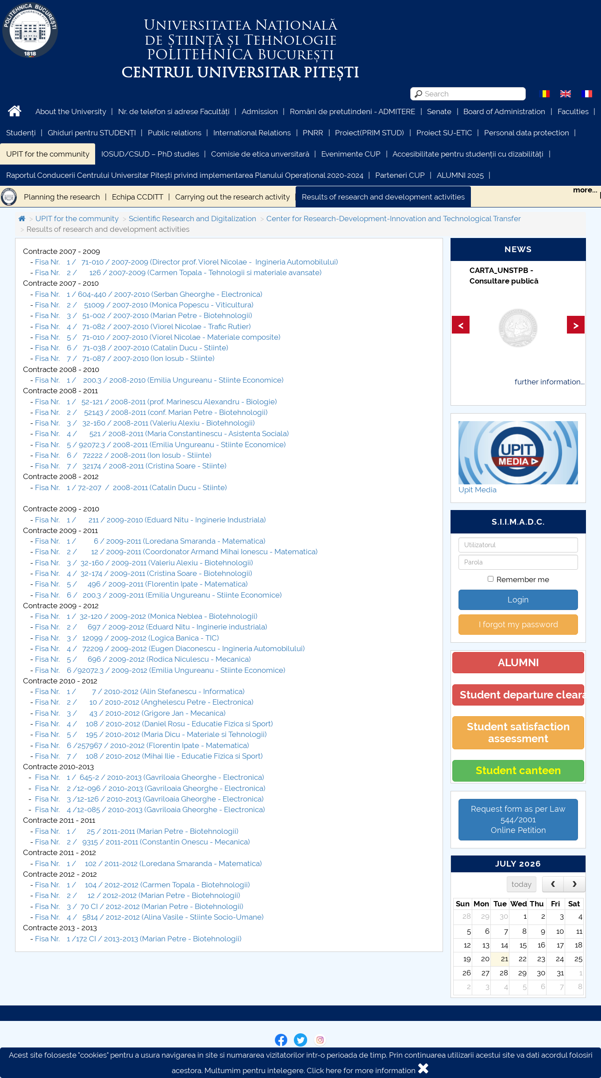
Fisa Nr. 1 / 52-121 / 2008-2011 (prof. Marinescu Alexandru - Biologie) (156, 401)
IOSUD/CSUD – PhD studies (150, 154)
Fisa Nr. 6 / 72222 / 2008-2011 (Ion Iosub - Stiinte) (123, 455)
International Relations (252, 132)
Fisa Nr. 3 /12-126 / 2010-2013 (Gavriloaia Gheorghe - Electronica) (149, 798)
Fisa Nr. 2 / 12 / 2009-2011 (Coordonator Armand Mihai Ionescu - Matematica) (176, 551)
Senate (439, 111)
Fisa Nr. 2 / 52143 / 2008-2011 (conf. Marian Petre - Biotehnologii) (151, 412)
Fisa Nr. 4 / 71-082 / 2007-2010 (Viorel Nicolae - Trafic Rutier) (144, 326)
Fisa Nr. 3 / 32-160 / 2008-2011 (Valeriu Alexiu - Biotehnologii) (145, 422)
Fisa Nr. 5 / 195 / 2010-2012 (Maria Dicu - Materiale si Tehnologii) (151, 734)
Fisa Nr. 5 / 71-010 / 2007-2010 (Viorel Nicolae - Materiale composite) (158, 337)
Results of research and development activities (383, 196)
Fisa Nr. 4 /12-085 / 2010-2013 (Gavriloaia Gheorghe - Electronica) (150, 809)
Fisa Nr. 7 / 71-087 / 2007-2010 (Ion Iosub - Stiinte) (125, 358)
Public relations (174, 132)
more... (585, 189)
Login (518, 599)
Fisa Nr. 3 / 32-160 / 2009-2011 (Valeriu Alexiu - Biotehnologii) (144, 562)
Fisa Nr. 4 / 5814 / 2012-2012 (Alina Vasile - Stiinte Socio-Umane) (149, 917)
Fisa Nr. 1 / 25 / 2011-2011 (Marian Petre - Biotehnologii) (137, 831)
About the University (70, 111)
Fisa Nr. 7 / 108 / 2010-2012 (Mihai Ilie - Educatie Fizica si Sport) (149, 756)
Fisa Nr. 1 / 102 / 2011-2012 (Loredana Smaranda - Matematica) (148, 863)
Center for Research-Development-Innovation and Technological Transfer (393, 218)
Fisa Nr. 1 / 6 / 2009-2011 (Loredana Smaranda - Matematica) (150, 541)
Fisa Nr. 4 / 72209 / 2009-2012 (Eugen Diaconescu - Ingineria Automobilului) (170, 648)
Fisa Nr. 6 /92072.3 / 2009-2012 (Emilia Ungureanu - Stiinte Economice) (160, 670)
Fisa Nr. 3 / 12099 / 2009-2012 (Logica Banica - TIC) (127, 637)
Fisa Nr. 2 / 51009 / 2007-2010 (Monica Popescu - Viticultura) (144, 304)
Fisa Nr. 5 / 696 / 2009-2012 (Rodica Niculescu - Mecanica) (143, 659)
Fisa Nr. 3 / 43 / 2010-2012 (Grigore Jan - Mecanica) (130, 713)
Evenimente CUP (351, 154)
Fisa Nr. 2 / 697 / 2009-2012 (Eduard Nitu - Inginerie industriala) (151, 626)
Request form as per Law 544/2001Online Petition (518, 819)
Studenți (21, 132)
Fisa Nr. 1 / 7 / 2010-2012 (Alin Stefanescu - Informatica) (140, 691)
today (522, 884)
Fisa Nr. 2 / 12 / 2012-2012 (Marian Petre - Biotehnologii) (137, 895)
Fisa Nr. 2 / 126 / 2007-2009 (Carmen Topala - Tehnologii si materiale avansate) (178, 272)
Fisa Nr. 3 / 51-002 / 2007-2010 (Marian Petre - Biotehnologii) (143, 315)
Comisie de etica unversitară (260, 154)
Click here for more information (361, 1070)
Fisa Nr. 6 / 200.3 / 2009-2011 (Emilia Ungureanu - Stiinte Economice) (158, 595)
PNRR (313, 132)
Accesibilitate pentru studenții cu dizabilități (468, 154)
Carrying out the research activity (232, 196)
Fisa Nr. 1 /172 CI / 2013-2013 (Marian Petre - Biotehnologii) (138, 938)
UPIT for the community (47, 154)
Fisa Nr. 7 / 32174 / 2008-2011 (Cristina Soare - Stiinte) (131, 465)
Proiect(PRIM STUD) (369, 132)
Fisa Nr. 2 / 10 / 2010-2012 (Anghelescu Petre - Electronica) (144, 702)
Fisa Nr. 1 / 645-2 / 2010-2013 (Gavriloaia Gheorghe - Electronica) (149, 777)
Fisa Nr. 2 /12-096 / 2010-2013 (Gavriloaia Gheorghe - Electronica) (151, 788)
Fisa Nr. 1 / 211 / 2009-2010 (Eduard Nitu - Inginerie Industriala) (150, 519)
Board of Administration (504, 111)
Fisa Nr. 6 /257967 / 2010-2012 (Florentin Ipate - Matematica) (142, 745)
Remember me (518, 579)
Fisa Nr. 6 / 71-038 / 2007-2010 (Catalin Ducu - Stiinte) (131, 347)
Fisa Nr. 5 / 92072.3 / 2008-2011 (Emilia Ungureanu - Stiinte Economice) (160, 444)
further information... (550, 381)
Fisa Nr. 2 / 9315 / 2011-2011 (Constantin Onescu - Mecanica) (142, 841)
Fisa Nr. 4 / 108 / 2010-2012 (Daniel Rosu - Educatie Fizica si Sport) (154, 723)
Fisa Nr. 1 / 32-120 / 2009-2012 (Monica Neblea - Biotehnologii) (146, 616)
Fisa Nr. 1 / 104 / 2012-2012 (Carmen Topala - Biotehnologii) (142, 884)
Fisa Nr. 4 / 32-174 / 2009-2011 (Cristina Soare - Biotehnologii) (143, 573)
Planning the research (62, 196)
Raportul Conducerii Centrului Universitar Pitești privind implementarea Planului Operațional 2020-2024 (184, 175)
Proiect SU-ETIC (444, 132)
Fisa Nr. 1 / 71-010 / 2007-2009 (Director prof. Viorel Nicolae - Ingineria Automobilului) (186, 261)
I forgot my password (518, 624)
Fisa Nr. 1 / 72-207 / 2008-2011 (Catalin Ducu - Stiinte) (131, 487)
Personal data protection (526, 132)
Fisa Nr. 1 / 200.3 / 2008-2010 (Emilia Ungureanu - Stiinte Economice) (159, 380)
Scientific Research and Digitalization (192, 218)
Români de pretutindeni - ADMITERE (352, 111)
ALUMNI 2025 (460, 175)
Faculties (573, 111)
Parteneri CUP (400, 175)
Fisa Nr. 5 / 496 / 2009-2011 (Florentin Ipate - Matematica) (141, 583)
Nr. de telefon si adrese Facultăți (174, 111)
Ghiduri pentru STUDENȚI (92, 132)
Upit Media (477, 489)
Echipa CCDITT (137, 196)
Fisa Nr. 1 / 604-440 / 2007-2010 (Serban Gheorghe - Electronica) (148, 294)
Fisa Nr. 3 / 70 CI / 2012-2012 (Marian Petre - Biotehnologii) (139, 906)
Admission (260, 111)
